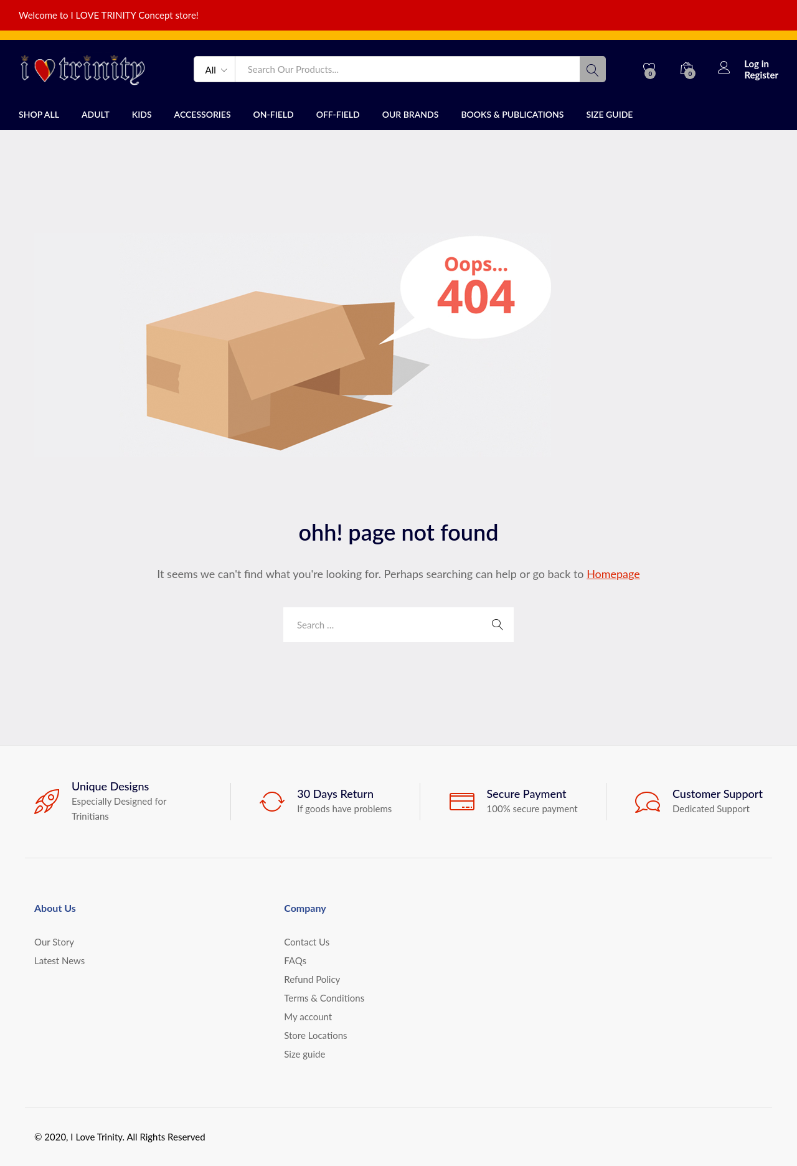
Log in (743, 63)
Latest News (59, 960)
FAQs (295, 960)
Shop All (39, 114)
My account (308, 1016)
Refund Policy (312, 979)
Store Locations (315, 1035)
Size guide (609, 114)
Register (761, 74)
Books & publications (512, 114)
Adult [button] (96, 114)
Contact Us (306, 941)
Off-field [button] (338, 114)
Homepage (613, 574)
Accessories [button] (202, 114)
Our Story (54, 941)
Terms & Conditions (324, 997)
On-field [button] (273, 114)
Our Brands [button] (410, 114)
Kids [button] (142, 114)
